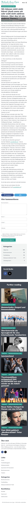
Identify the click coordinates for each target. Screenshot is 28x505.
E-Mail (3, 222)
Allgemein (5, 250)
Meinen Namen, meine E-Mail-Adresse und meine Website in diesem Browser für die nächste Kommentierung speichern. (14, 235)
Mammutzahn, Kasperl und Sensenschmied (13, 308)
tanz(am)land (7, 356)
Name (3, 216)
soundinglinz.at (14, 142)
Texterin (3, 473)
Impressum (4, 494)
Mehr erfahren (22, 448)
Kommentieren (4, 202)
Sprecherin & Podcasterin (7, 467)
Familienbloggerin (5, 462)
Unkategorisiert (7, 260)
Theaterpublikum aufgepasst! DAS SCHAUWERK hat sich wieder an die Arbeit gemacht (11, 381)
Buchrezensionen (7, 252)
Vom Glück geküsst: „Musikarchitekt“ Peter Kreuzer (11, 432)
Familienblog (6, 255)
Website (3, 228)
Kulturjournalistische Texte (8, 6)
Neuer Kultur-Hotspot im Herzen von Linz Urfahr (12, 408)
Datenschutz (4, 496)
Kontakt (3, 491)
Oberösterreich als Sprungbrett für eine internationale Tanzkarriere (14, 333)
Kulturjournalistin (5, 465)
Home (2, 460)
